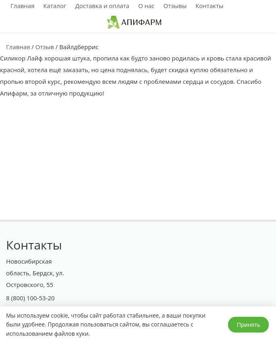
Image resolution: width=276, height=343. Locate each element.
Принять (248, 324)
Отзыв (44, 47)
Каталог (54, 6)
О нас (146, 6)
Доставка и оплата (102, 6)
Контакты (209, 6)
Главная (22, 6)
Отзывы (175, 6)
